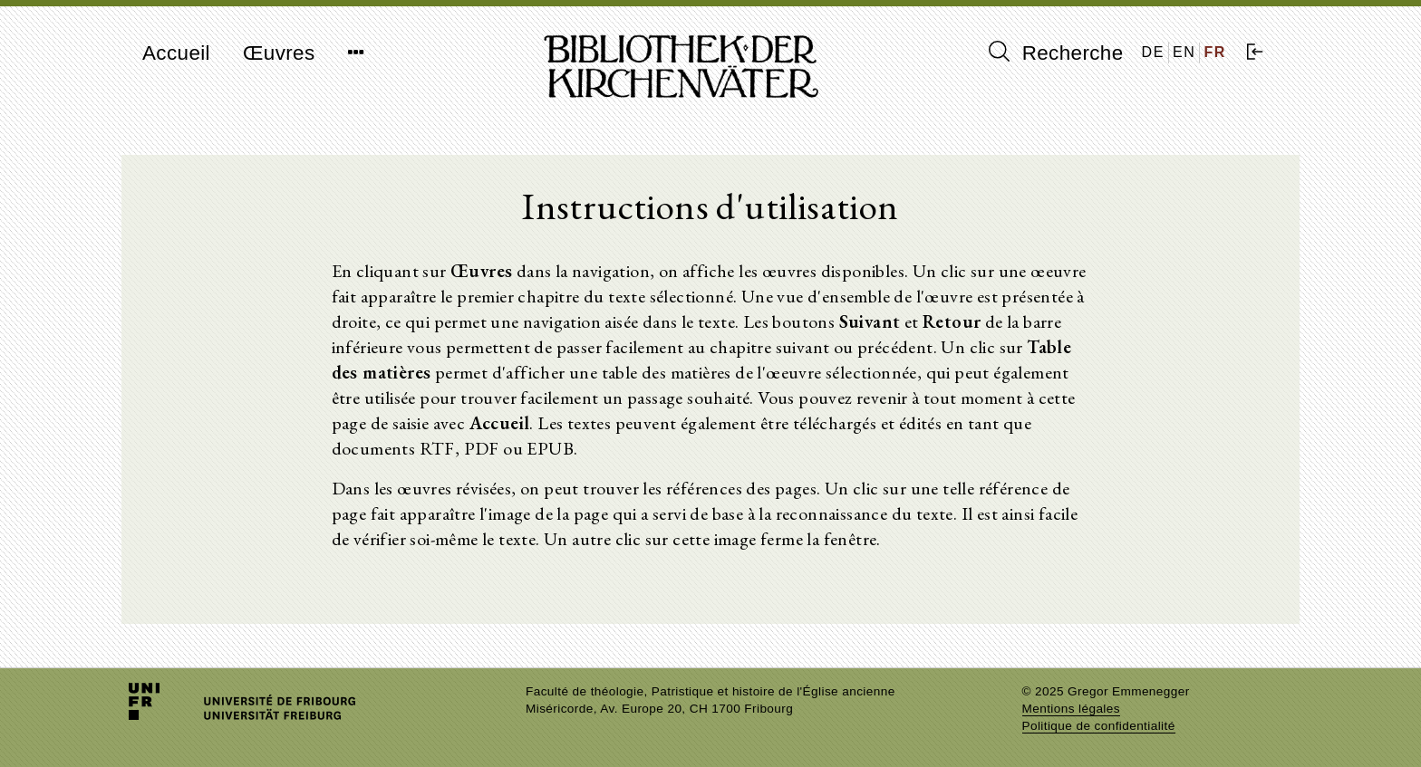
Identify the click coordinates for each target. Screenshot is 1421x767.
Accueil (176, 53)
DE (1153, 52)
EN (1184, 52)
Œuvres (279, 53)
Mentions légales (1071, 708)
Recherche (1056, 52)
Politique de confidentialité (1098, 726)
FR (1215, 52)
